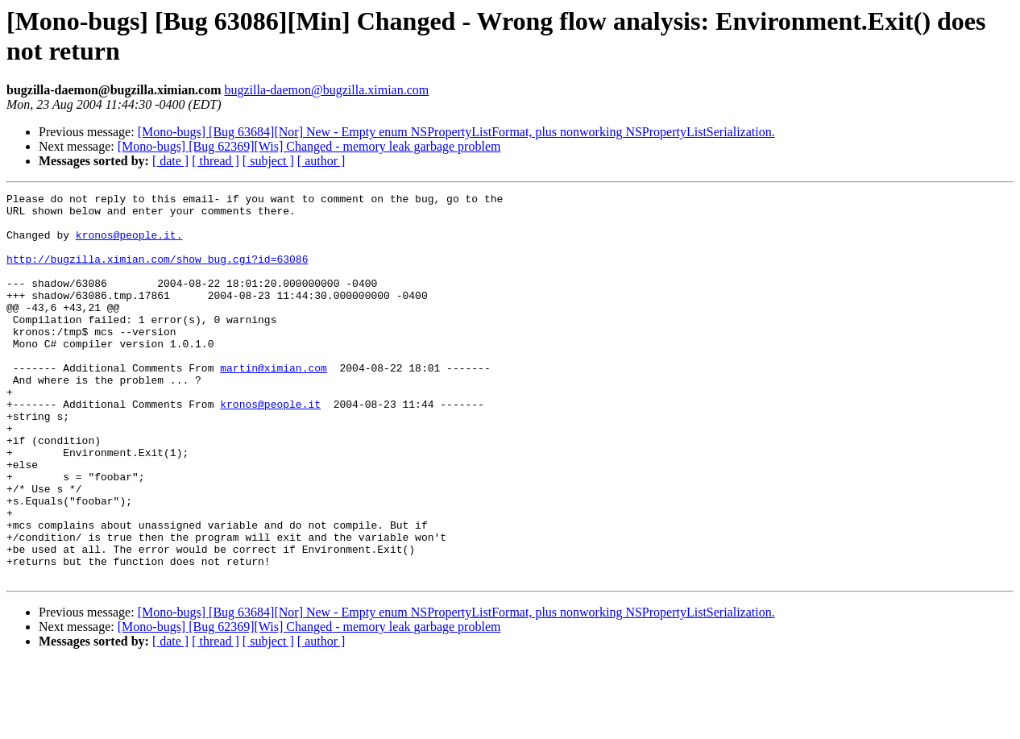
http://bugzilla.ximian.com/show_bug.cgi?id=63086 (157, 273)
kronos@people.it (270, 447)
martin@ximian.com (273, 403)
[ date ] (170, 161)
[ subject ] (268, 161)
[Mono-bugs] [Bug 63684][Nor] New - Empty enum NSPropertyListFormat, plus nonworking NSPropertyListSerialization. (456, 132)
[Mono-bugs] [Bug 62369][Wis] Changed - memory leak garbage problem (309, 146)
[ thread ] (215, 161)
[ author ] (321, 161)
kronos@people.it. (129, 244)
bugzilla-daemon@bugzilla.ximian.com (326, 90)
